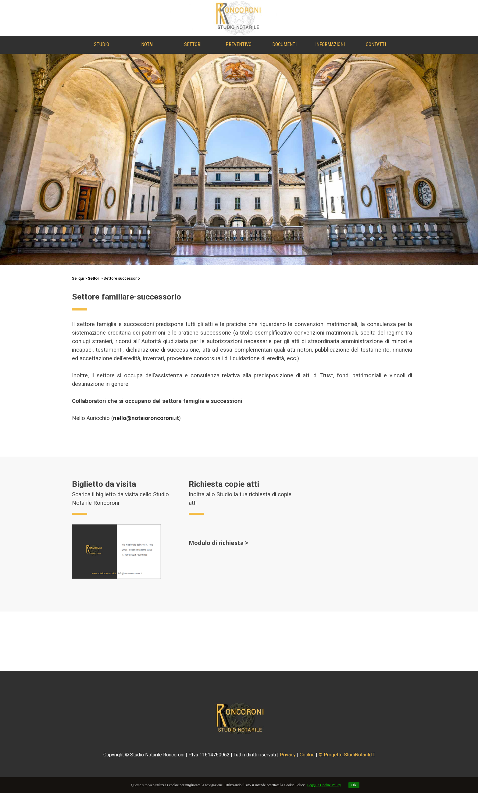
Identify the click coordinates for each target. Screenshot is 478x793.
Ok (353, 785)
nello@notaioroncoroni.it (146, 418)
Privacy (288, 755)
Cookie (307, 755)
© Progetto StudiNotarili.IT (347, 755)
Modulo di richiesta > (218, 543)
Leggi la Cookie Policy (324, 785)
